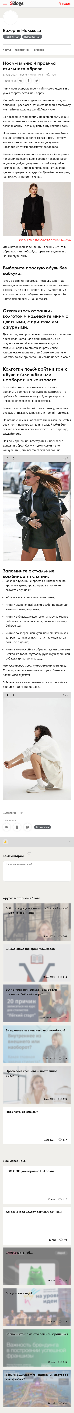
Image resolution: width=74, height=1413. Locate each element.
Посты (7, 50)
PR (21, 813)
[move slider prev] (7, 458)
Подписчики (22, 50)
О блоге (39, 50)
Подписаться (12, 36)
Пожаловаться (32, 36)
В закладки (42, 827)
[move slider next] (13, 458)
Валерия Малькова (22, 30)
